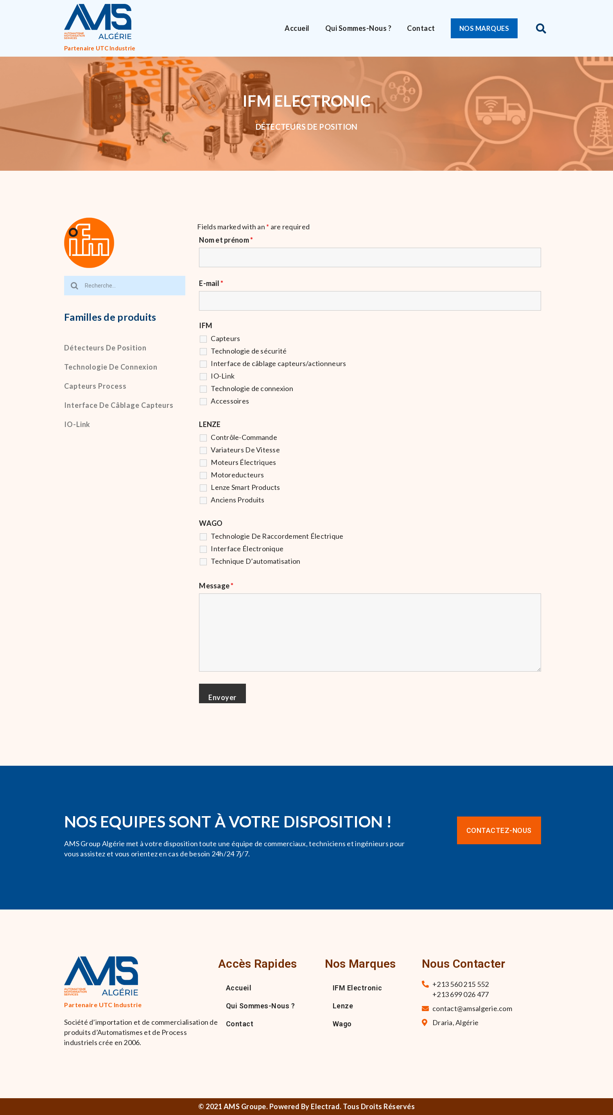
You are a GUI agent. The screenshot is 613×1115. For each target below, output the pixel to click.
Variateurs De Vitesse (245, 450)
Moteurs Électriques (243, 462)
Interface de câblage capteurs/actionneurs (278, 363)
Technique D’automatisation (255, 561)
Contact (421, 28)
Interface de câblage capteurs (119, 405)
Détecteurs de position (105, 347)
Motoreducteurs (237, 475)
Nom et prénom (226, 240)
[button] (486, 28)
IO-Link (77, 424)
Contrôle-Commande (244, 437)
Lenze (343, 1006)
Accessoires (230, 401)
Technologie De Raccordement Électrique (277, 536)
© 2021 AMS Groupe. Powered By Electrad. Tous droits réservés (306, 1106)
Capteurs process (95, 386)
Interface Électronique (247, 548)
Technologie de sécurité (249, 351)
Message (216, 586)
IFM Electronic (357, 988)
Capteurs (225, 338)
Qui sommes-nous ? (358, 28)
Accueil (297, 28)
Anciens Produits (237, 500)
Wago (342, 1024)
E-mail (211, 283)
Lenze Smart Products (245, 487)
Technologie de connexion (111, 367)
